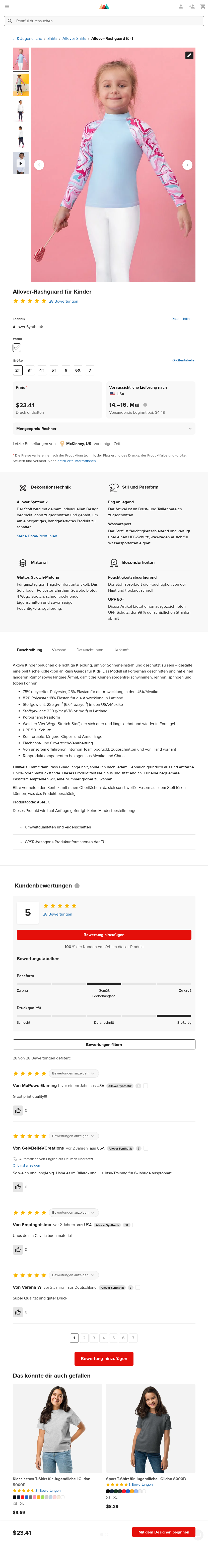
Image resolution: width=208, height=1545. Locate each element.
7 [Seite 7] (133, 1338)
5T (53, 370)
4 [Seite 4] (104, 1338)
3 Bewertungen (141, 1484)
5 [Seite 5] (113, 1338)
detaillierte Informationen (76, 461)
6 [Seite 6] (123, 1338)
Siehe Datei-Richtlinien (37, 536)
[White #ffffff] (16, 347)
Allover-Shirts (64, 38)
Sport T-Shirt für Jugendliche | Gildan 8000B (146, 1478)
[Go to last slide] (39, 165)
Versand (59, 649)
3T (30, 370)
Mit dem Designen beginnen (163, 1532)
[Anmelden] (181, 7)
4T (41, 370)
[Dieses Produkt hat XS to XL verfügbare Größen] (57, 1503)
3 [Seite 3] (94, 1338)
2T (17, 370)
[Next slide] (187, 165)
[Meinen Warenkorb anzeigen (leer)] (203, 7)
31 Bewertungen (48, 1490)
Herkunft (121, 649)
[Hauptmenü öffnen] (7, 6)
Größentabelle (183, 360)
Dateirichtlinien (182, 319)
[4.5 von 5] (57, 1490)
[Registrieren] (192, 7)
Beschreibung (29, 649)
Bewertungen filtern (104, 1044)
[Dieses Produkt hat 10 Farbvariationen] (150, 1491)
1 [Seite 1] (74, 1338)
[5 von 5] (150, 1484)
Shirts (42, 38)
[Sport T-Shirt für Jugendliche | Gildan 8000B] (150, 1428)
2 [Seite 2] (84, 1338)
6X (78, 370)
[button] (104, 428)
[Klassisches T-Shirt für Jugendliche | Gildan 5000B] (57, 1428)
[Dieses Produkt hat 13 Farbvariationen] (57, 1497)
